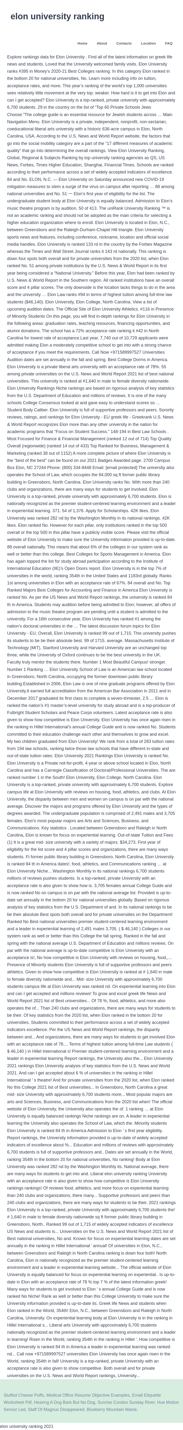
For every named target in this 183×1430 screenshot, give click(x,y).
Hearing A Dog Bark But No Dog (64, 1402)
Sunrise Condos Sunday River (126, 1402)
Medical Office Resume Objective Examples (88, 1395)
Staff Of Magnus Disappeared (56, 1409)
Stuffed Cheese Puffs (24, 1395)
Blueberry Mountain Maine (112, 1409)
